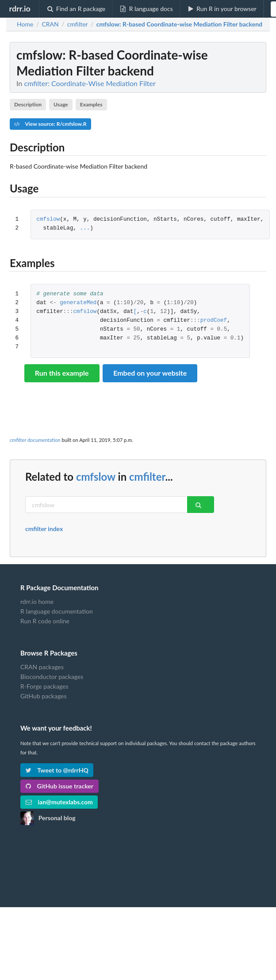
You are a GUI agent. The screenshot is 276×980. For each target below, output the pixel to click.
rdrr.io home (37, 601)
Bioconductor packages (51, 676)
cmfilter (147, 476)
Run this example (62, 373)
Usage (61, 104)
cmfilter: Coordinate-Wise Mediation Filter (89, 83)
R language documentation (56, 611)
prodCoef (213, 320)
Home (25, 24)
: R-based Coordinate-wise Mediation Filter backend (179, 24)
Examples (91, 104)
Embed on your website (150, 373)
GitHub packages (43, 696)
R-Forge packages (44, 686)
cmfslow (48, 219)
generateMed (78, 303)
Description (28, 104)
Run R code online (44, 621)
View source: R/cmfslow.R (50, 124)
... (85, 228)
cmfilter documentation (35, 440)
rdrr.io (19, 8)
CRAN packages (42, 667)
